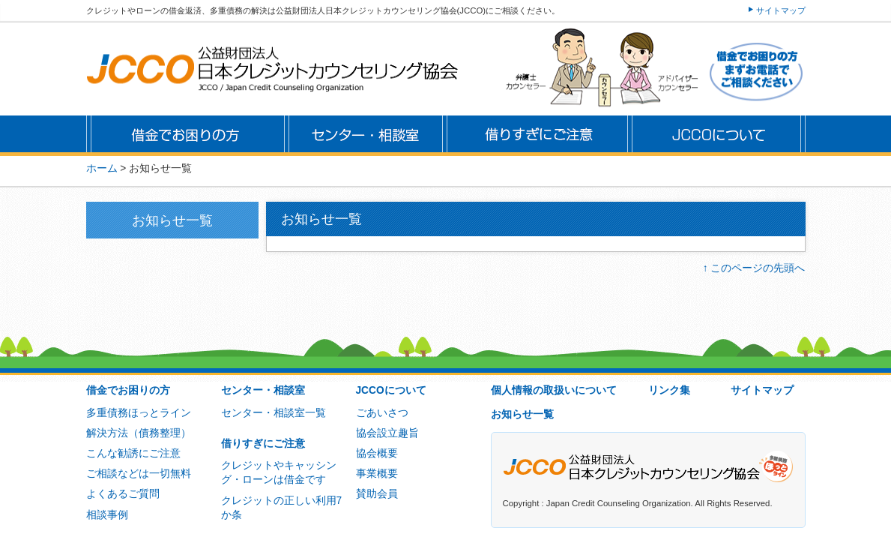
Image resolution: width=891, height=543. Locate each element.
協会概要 (377, 453)
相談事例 (107, 514)
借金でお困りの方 (128, 390)
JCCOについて (391, 390)
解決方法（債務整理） (138, 433)
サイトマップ (781, 10)
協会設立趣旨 (387, 433)
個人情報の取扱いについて (554, 390)
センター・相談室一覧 (273, 412)
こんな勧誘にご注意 (133, 453)
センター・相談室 (263, 390)
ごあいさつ (382, 412)
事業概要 (377, 473)
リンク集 (669, 390)
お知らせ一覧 (522, 414)
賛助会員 (377, 494)
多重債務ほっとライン (138, 412)
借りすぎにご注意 (263, 443)
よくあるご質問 (123, 494)
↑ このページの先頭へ (754, 268)
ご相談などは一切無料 (138, 473)
